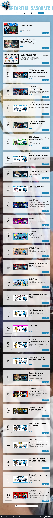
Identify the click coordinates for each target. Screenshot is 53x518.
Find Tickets (46, 33)
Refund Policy (21, 516)
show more (21, 31)
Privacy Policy (11, 516)
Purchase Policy (15, 516)
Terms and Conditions (4, 516)
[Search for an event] (27, 505)
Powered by (46, 517)
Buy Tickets (40, 12)
